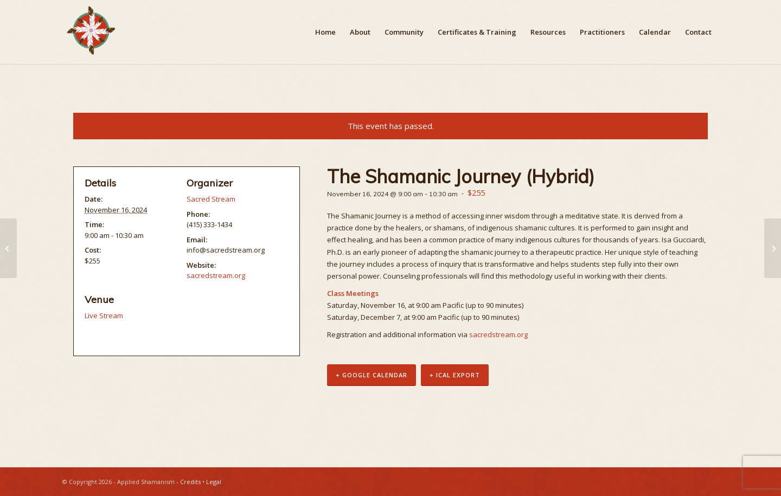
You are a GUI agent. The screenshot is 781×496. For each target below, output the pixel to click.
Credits (190, 482)
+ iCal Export (455, 375)
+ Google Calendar (371, 375)
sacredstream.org (498, 334)
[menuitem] (325, 32)
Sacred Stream (211, 199)
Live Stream (104, 315)
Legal (213, 482)
